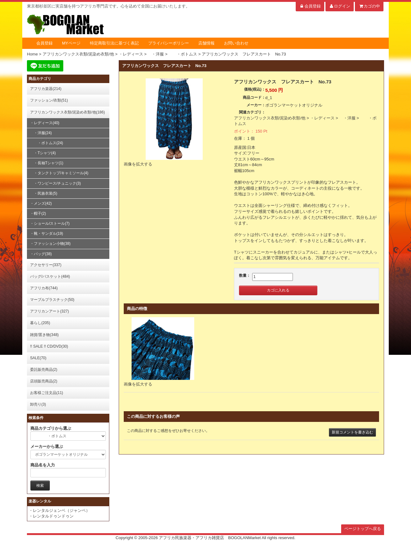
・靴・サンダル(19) (46, 233)
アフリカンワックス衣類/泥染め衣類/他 (269, 118)
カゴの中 (369, 6)
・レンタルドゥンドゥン (51, 516)
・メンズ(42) (41, 203)
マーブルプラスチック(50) (52, 299)
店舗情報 (206, 43)
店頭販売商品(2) (43, 381)
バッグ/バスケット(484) (50, 276)
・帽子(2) (38, 213)
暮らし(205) (40, 323)
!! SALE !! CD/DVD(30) (49, 346)
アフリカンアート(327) (49, 311)
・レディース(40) (44, 123)
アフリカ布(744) (44, 288)
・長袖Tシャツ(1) (46, 163)
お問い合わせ (236, 43)
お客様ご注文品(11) (46, 393)
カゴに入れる (278, 290)
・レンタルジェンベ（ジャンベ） (59, 510)
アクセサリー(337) (45, 265)
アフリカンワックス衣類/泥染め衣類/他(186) (67, 112)
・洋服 (347, 118)
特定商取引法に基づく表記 (114, 43)
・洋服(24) (41, 133)
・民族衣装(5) (43, 193)
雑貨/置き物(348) (44, 335)
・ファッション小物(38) (50, 243)
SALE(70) (38, 358)
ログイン (340, 6)
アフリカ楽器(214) (45, 89)
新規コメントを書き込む (352, 432)
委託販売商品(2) (43, 369)
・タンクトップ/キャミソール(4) (59, 173)
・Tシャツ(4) (43, 153)
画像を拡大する (138, 164)
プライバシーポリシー (168, 43)
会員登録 (310, 6)
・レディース (322, 118)
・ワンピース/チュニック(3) (55, 183)
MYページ (71, 43)
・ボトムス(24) (46, 143)
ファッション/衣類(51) (49, 100)
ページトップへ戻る (362, 528)
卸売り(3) (38, 404)
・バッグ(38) (41, 254)
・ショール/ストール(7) (50, 223)
